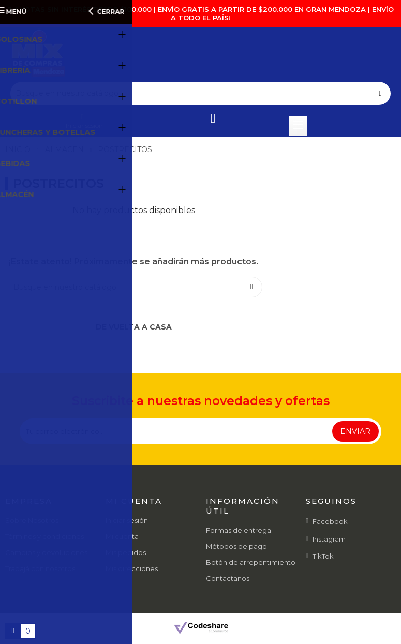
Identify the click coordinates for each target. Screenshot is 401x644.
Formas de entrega (238, 530)
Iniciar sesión (127, 520)
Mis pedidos (126, 552)
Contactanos (227, 578)
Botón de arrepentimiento (250, 562)
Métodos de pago (236, 546)
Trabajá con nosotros (40, 568)
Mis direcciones (132, 568)
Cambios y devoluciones (46, 552)
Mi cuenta (122, 536)
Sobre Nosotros (31, 520)
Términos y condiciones (44, 536)
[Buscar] (200, 93)
